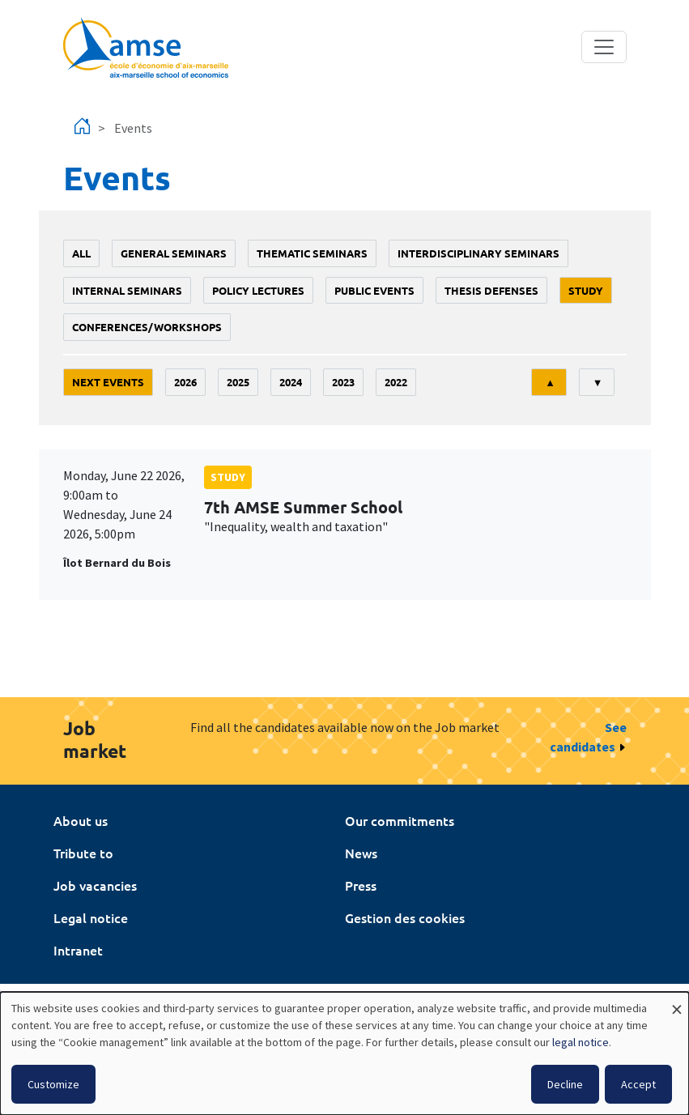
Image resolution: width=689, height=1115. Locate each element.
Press (360, 885)
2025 (238, 382)
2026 (185, 382)
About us (80, 820)
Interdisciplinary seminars (478, 253)
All (81, 253)
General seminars (174, 253)
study (585, 290)
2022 (396, 382)
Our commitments (399, 820)
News (361, 853)
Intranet (78, 950)
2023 (343, 382)
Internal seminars (127, 290)
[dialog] (344, 1053)
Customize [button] (53, 1084)
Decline (565, 1084)
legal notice (580, 1042)
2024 (290, 382)
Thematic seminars (312, 253)
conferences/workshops (147, 327)
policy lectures (258, 290)
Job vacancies (95, 885)
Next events (108, 382)
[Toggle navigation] (604, 47)
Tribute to (83, 853)
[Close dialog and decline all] (677, 1002)
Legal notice (90, 917)
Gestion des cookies (405, 917)
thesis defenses (491, 290)
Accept (638, 1084)
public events (374, 290)
